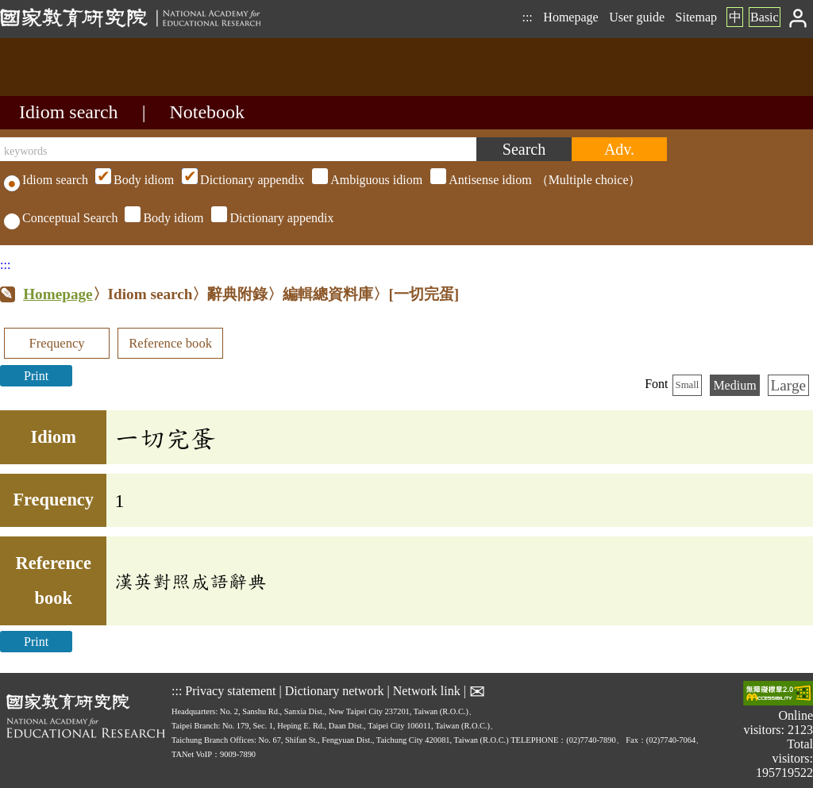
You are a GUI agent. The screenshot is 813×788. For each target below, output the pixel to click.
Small (687, 384)
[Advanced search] (619, 149)
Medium (734, 385)
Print (36, 375)
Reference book (170, 343)
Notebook (207, 112)
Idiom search (68, 112)
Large (788, 385)
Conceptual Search (61, 218)
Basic (764, 17)
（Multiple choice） (366, 179)
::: (527, 17)
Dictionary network (334, 691)
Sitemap (696, 17)
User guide (637, 17)
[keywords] (238, 149)
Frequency (56, 343)
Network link (426, 691)
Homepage (570, 17)
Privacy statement (230, 691)
